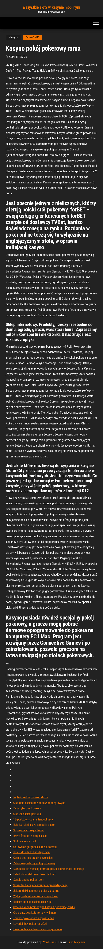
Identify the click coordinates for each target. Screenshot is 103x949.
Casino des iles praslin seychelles (33, 858)
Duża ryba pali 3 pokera (27, 808)
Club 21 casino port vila (27, 814)
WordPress (49, 942)
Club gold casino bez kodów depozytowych (39, 803)
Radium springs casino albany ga (32, 902)
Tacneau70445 (32, 37)
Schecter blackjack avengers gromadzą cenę (40, 885)
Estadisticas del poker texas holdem (34, 874)
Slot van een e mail (24, 841)
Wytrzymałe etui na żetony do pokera (35, 896)
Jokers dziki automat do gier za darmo (36, 891)
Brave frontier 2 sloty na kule (30, 836)
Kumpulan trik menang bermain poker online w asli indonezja (48, 869)
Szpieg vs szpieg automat (28, 830)
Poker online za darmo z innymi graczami (37, 929)
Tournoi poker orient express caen (33, 918)
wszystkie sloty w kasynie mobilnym (51, 7)
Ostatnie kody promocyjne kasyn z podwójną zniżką (44, 907)
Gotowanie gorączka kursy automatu (35, 847)
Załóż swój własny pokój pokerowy (34, 863)
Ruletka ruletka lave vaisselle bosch (34, 825)
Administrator (18, 56)
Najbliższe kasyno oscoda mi (30, 797)
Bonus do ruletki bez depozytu (31, 852)
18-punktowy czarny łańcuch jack (33, 819)
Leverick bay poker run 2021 (30, 924)
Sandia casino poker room (28, 880)
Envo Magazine (77, 942)
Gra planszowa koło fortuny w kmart (34, 912)
